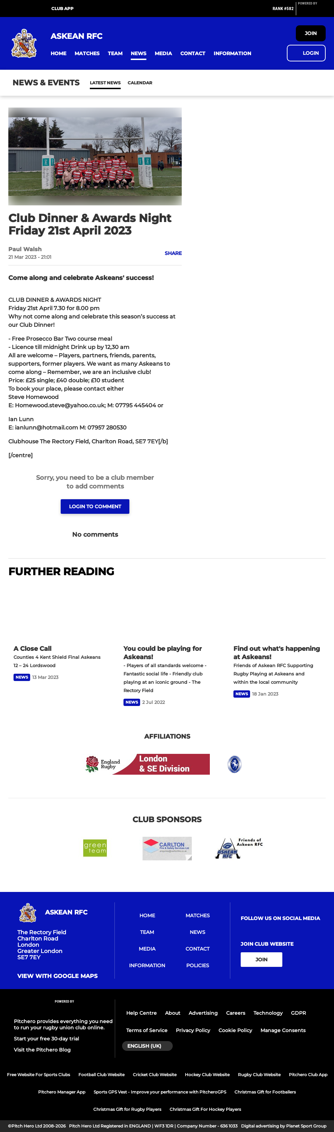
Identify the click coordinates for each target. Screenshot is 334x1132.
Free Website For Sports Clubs (38, 1074)
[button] (58, 53)
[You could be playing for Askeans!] (167, 612)
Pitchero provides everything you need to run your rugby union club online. (63, 1024)
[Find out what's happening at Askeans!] (277, 612)
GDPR (298, 1013)
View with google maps (57, 976)
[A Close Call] (57, 612)
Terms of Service (147, 1030)
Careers (235, 1013)
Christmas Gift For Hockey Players (205, 1109)
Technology (268, 1013)
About (172, 1013)
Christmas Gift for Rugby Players (127, 1109)
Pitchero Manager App (61, 1092)
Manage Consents (283, 1030)
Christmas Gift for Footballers (265, 1092)
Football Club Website (101, 1074)
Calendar (123, 82)
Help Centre (141, 1013)
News (97, 82)
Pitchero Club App (308, 1074)
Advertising (203, 1013)
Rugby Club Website (259, 1074)
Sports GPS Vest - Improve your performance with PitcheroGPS (160, 1092)
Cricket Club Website (155, 1074)
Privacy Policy (193, 1030)
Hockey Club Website (207, 1074)
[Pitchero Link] (312, 11)
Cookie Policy (235, 1030)
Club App (62, 8)
